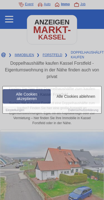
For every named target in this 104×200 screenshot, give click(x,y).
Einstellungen (15, 110)
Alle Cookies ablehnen (76, 96)
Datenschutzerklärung (83, 110)
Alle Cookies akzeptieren (27, 96)
